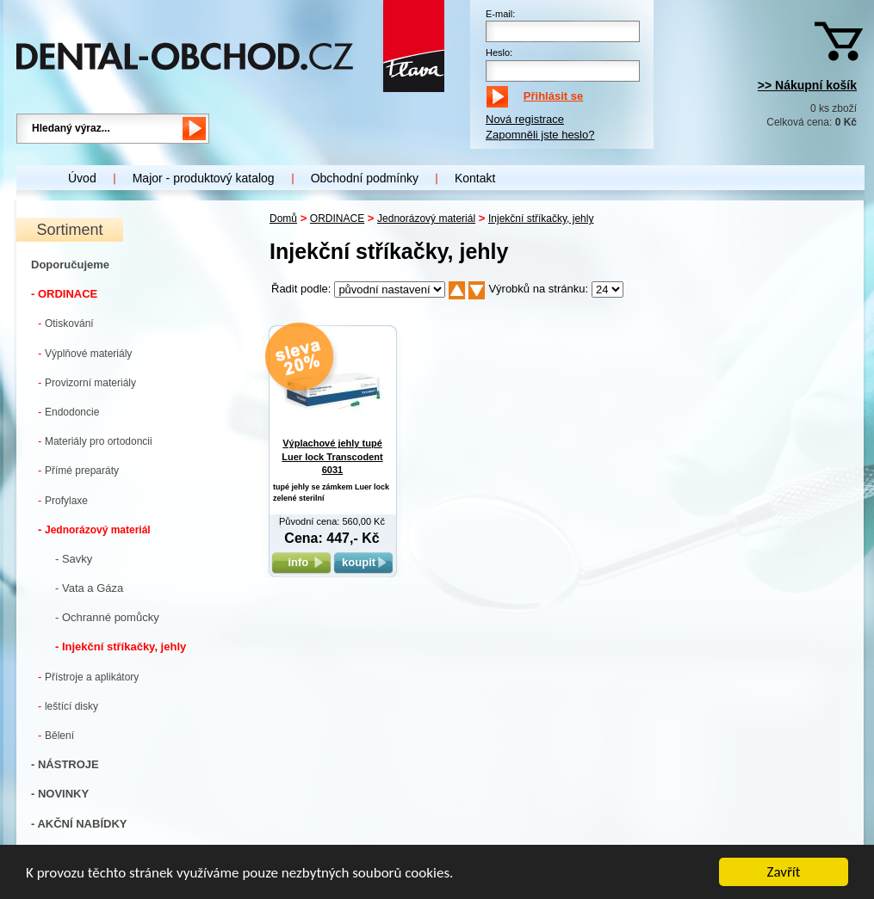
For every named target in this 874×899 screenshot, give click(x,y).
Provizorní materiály (87, 382)
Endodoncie (68, 411)
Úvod (82, 178)
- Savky (73, 558)
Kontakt (475, 178)
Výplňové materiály (85, 353)
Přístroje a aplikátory (88, 676)
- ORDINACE (64, 293)
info (301, 562)
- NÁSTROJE (65, 764)
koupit (363, 562)
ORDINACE (337, 218)
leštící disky (68, 705)
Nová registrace (525, 119)
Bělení (56, 735)
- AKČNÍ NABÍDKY (79, 823)
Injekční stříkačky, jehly (540, 218)
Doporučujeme (70, 264)
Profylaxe (63, 500)
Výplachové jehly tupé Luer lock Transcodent (332, 456)
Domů (283, 218)
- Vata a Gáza (89, 588)
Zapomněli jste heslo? (540, 134)
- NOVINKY (60, 793)
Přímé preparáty (78, 470)
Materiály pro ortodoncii (95, 440)
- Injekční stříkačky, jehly (120, 646)
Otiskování (66, 323)
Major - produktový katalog (204, 178)
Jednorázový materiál (94, 529)
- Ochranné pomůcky (107, 617)
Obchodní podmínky (364, 178)
